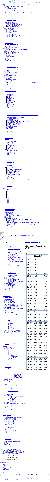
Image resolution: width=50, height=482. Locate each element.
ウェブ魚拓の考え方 (29, 478)
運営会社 (6, 479)
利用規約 (37, 478)
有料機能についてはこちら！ (17, 0)
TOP (5, 478)
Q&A (16, 478)
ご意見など (17, 479)
